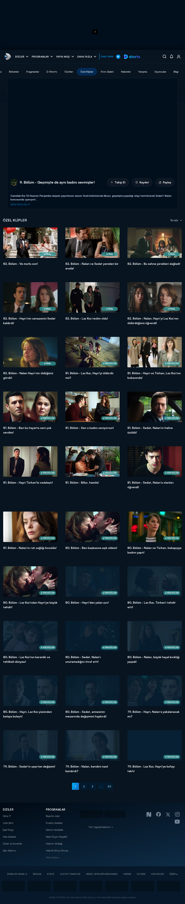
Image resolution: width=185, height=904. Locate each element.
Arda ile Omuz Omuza (57, 850)
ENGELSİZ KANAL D (17, 874)
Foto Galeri (138, 71)
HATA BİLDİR (157, 874)
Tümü (30, 71)
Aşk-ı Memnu (9, 850)
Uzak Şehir (8, 823)
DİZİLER (8, 809)
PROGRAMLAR (55, 809)
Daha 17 (7, 816)
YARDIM (127, 874)
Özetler (100, 71)
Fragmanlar (64, 71)
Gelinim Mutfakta (54, 829)
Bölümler (46, 71)
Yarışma (174, 71)
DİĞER (172, 874)
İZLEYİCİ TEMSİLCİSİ (70, 874)
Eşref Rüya (8, 829)
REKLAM (37, 874)
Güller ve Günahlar (12, 843)
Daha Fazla (51, 857)
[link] (7, 56)
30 (109, 786)
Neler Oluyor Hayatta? (56, 836)
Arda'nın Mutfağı (54, 843)
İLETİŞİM (141, 874)
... (101, 786)
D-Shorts (83, 71)
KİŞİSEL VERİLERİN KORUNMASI (102, 874)
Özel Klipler (118, 71)
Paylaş (165, 182)
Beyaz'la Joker (53, 816)
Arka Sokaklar (9, 836)
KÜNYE (50, 874)
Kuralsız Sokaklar (54, 823)
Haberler (157, 71)
